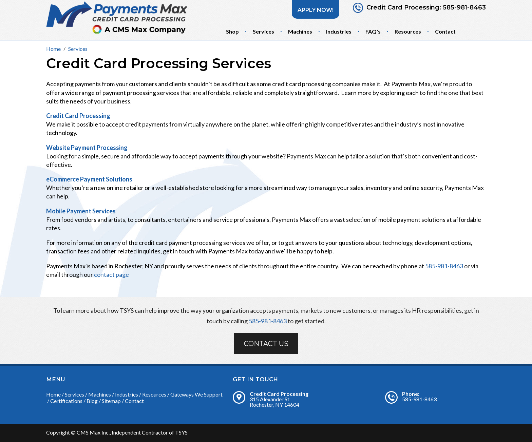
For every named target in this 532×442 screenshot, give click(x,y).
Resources (408, 31)
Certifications (66, 401)
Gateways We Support (196, 394)
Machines (300, 31)
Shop (232, 31)
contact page (111, 274)
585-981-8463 (464, 7)
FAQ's (373, 31)
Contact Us (266, 344)
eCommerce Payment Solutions (89, 179)
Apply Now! (316, 10)
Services (263, 31)
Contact (445, 31)
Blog (92, 401)
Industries (339, 31)
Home (53, 394)
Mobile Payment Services (81, 211)
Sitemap (111, 401)
